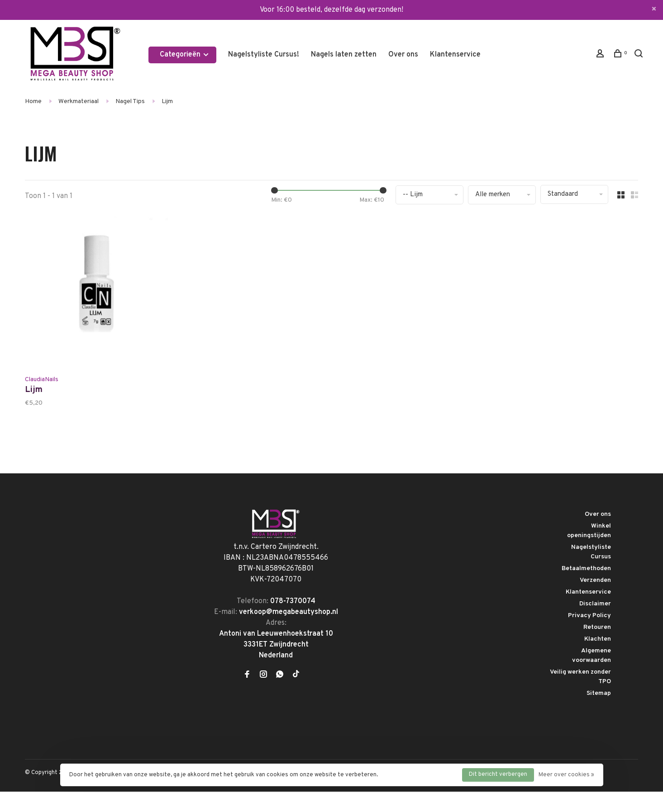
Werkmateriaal (78, 101)
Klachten (597, 640)
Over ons (403, 54)
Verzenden (595, 581)
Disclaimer (595, 605)
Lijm (167, 101)
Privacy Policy (589, 617)
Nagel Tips (130, 101)
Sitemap (599, 695)
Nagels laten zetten (344, 54)
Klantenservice (455, 54)
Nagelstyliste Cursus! (263, 54)
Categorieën (185, 54)
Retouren (597, 629)
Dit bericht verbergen (498, 774)
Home (33, 101)
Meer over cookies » (566, 775)
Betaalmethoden (586, 570)
